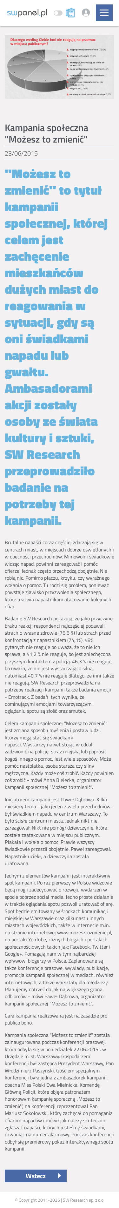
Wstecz (36, 1176)
